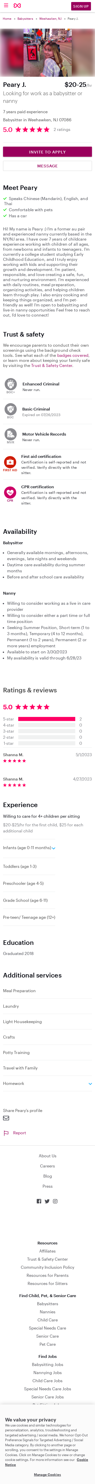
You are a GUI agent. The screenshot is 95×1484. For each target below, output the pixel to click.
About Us (47, 1155)
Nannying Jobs (47, 1372)
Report (14, 1132)
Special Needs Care (47, 1327)
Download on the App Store (47, 1222)
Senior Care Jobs (47, 1396)
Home (7, 18)
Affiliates (47, 1250)
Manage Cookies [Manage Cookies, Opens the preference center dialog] (47, 1475)
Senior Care (47, 1336)
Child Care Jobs (47, 1380)
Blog (47, 1176)
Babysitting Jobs (47, 1364)
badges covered (72, 355)
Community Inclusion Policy (47, 1267)
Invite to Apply (47, 151)
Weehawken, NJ (50, 18)
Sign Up (81, 6)
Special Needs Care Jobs (47, 1388)
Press (48, 1186)
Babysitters (25, 18)
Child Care (47, 1319)
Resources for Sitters (48, 1283)
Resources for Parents (48, 1275)
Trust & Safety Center (51, 365)
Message (47, 165)
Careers (47, 1165)
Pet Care (48, 1344)
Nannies (47, 1311)
